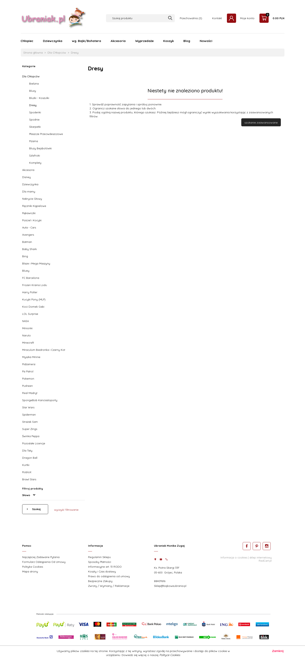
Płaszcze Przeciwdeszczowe (46, 134)
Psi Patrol (27, 371)
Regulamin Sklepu (99, 557)
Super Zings (29, 429)
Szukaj (36, 509)
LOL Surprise (30, 313)
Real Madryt (29, 393)
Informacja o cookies (234, 557)
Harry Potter (29, 292)
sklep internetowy (260, 557)
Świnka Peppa (30, 436)
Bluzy (32, 90)
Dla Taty (27, 450)
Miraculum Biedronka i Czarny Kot (43, 349)
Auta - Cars (29, 227)
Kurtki (25, 465)
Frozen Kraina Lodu (34, 285)
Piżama (33, 141)
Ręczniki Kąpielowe (34, 205)
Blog (186, 41)
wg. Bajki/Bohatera (86, 41)
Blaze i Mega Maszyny (36, 263)
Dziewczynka (52, 41)
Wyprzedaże (144, 41)
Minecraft (28, 342)
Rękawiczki (29, 213)
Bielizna (34, 83)
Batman (27, 241)
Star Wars (28, 407)
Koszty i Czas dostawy (102, 571)
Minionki (27, 328)
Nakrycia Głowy (32, 198)
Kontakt (217, 18)
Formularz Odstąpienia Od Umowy (44, 561)
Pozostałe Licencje (33, 443)
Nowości (206, 41)
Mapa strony (30, 571)
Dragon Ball (29, 457)
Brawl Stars (29, 479)
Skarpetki (35, 126)
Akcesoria (118, 41)
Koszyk (168, 41)
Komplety (35, 162)
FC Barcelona (30, 277)
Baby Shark (29, 249)
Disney (26, 177)
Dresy (33, 105)
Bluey (25, 270)
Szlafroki (34, 155)
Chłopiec (27, 41)
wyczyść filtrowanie (66, 509)
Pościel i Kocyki (32, 220)
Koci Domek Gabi (33, 306)
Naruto (26, 335)
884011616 (159, 581)
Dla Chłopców (31, 76)
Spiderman (29, 414)
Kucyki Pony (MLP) (34, 299)
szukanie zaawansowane (261, 122)
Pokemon (28, 378)
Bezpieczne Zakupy (100, 581)
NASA (25, 321)
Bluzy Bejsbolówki (40, 148)
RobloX (26, 472)
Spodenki (35, 112)
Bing (25, 256)
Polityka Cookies (32, 566)
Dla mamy (28, 191)
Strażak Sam (30, 421)
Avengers (28, 234)
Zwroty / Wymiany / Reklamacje (108, 585)
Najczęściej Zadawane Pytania (41, 557)
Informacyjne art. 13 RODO (105, 566)
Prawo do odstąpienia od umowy (109, 576)
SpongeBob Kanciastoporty (39, 400)
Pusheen (27, 385)
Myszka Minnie (31, 357)
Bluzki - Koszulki (39, 98)
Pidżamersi (28, 364)
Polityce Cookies (169, 655)
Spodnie (34, 119)
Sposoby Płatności (99, 561)
